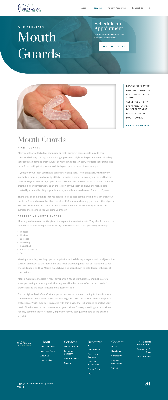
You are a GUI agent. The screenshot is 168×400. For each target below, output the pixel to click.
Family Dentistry (71, 346)
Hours (114, 346)
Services (98, 8)
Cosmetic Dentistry (68, 352)
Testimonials (46, 360)
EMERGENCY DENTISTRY (138, 90)
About (84, 8)
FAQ (90, 373)
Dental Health (94, 349)
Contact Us (137, 8)
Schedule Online (114, 46)
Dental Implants (71, 358)
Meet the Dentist (48, 346)
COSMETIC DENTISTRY (137, 101)
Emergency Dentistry (93, 355)
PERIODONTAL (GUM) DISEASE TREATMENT (136, 107)
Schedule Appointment (94, 363)
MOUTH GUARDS (134, 117)
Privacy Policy (94, 369)
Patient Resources (117, 8)
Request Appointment (117, 361)
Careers (114, 368)
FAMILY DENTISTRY (135, 113)
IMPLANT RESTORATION (138, 85)
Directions (116, 351)
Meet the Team (47, 351)
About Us (44, 355)
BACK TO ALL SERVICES (137, 125)
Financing (68, 363)
